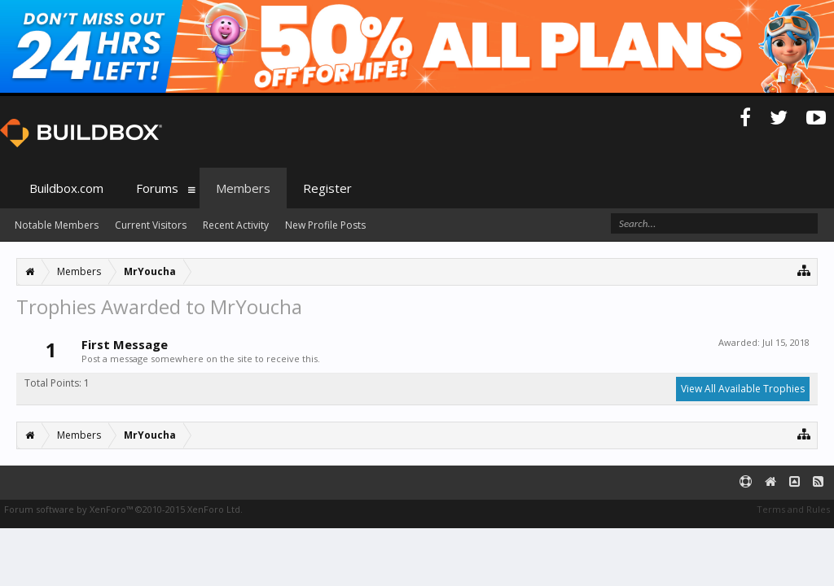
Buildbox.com (66, 188)
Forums (157, 188)
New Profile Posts (325, 225)
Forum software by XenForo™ (123, 509)
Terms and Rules (793, 509)
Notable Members (57, 225)
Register (327, 188)
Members (243, 188)
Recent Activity (236, 225)
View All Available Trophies (743, 389)
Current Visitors (151, 225)
